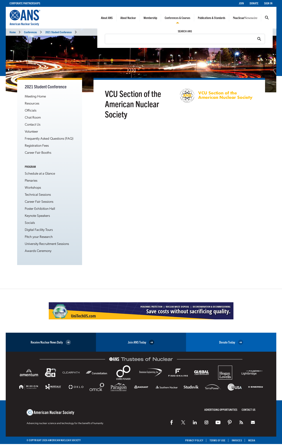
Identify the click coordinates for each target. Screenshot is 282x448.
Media (251, 440)
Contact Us (32, 124)
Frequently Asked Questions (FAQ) (49, 138)
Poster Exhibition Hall (40, 208)
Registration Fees (37, 145)
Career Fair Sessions (39, 201)
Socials (30, 222)
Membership (150, 18)
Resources (32, 103)
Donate (254, 3)
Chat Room (33, 117)
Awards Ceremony (38, 250)
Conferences (30, 32)
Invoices (237, 440)
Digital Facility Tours (39, 229)
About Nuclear (128, 18)
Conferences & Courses (177, 18)
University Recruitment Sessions (47, 243)
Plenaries (31, 180)
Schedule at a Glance (40, 173)
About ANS (107, 18)
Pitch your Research (39, 236)
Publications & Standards (211, 18)
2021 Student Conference (58, 32)
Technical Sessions (38, 194)
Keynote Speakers (37, 215)
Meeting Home (35, 96)
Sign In (268, 3)
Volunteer (31, 131)
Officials (30, 110)
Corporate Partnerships (25, 3)
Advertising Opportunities (220, 409)
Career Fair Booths (38, 152)
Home (13, 32)
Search (266, 17)
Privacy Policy (194, 440)
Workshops (33, 187)
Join (241, 3)
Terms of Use (217, 440)
